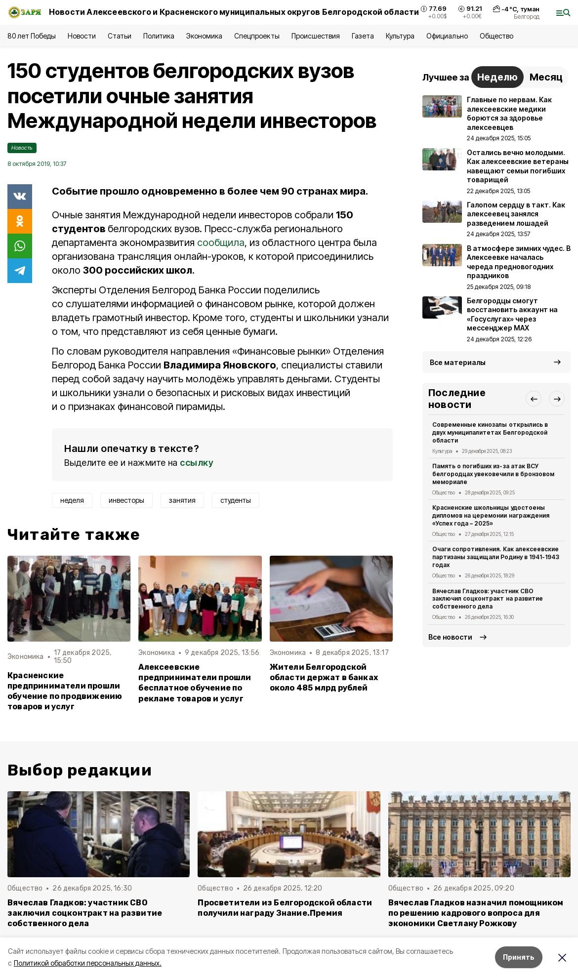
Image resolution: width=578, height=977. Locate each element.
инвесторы (126, 500)
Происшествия (315, 36)
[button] (533, 399)
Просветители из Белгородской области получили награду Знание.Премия (285, 908)
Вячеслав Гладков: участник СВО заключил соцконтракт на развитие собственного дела (487, 599)
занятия (182, 500)
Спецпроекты (256, 36)
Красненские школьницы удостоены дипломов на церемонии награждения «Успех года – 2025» (490, 515)
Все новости (450, 637)
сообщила (221, 242)
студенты (235, 500)
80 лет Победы (31, 36)
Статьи (119, 36)
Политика (158, 36)
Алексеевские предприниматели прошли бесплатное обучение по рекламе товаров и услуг (194, 682)
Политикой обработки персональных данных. (88, 963)
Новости (81, 36)
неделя (72, 500)
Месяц (546, 77)
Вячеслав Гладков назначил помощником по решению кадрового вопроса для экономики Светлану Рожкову (476, 913)
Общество (496, 36)
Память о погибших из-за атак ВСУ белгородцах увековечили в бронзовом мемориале (493, 474)
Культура (400, 36)
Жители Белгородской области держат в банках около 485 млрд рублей (324, 677)
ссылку (196, 462)
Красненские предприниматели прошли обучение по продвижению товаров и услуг (64, 691)
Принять (519, 957)
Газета (363, 36)
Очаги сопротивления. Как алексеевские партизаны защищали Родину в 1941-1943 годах (495, 557)
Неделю (497, 77)
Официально (446, 36)
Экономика (204, 36)
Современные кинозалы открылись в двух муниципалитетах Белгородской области (490, 432)
